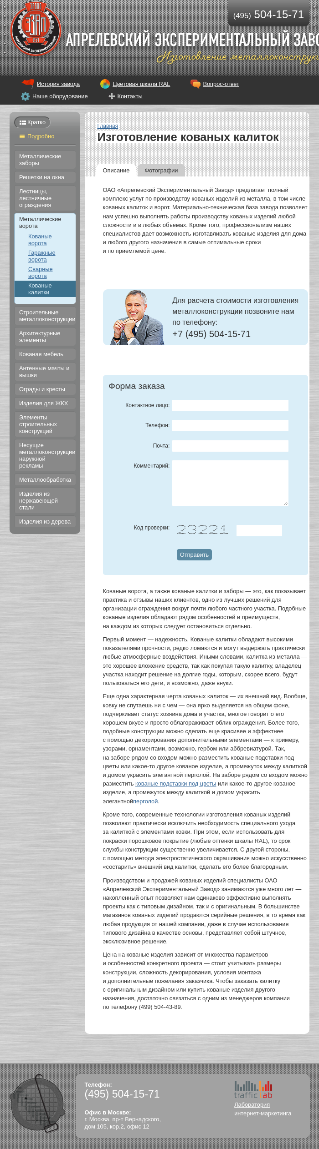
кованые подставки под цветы (175, 783)
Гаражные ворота (42, 256)
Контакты (130, 96)
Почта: (161, 446)
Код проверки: (152, 527)
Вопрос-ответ (221, 84)
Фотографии (161, 170)
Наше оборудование (60, 96)
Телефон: (157, 425)
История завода (58, 84)
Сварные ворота (40, 272)
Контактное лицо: (147, 405)
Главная (108, 126)
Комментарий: (152, 466)
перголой (145, 801)
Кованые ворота (40, 240)
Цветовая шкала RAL (141, 84)
